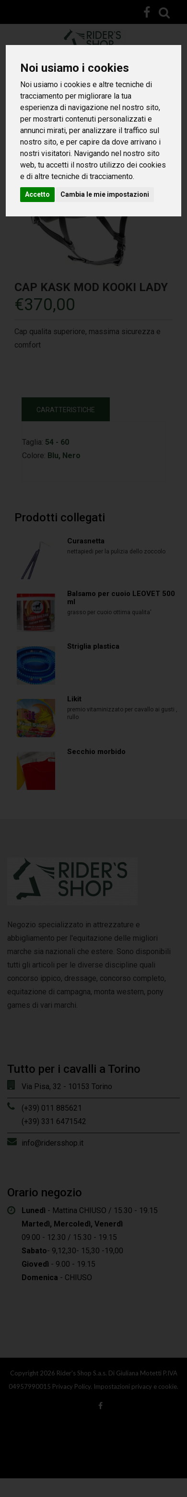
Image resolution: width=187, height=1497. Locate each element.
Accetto (37, 194)
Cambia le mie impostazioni (104, 194)
